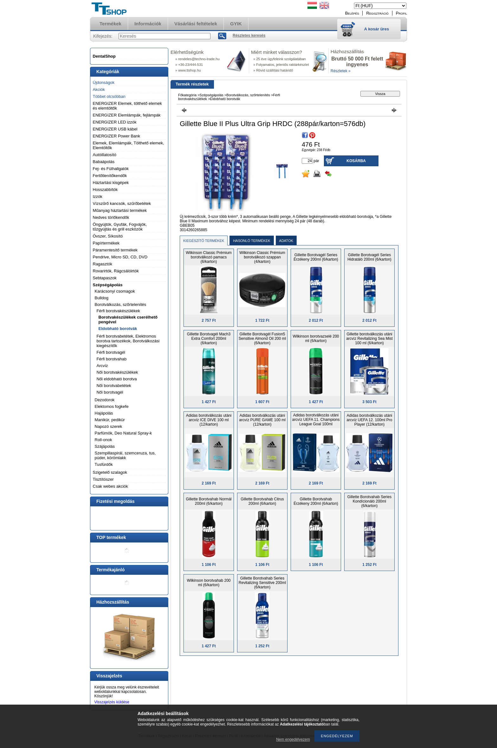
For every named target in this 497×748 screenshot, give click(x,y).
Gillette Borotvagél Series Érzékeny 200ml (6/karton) (316, 257)
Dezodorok (105, 399)
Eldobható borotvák (118, 328)
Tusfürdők (104, 464)
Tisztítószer (103, 479)
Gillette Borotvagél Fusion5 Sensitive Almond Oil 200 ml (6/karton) (262, 338)
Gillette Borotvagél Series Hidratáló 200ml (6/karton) (369, 257)
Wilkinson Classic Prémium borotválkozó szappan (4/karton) (262, 257)
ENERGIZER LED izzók (115, 122)
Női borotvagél (110, 392)
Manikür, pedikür (110, 419)
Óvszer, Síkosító (108, 236)
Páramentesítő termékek (115, 250)
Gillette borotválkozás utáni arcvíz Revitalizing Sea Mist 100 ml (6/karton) (369, 338)
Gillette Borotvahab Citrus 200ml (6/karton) (262, 501)
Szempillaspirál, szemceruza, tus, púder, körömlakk (125, 455)
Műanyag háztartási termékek (120, 210)
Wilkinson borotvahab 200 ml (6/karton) (208, 582)
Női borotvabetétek (114, 385)
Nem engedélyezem (293, 739)
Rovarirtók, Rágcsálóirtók (116, 271)
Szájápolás (105, 446)
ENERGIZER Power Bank (116, 136)
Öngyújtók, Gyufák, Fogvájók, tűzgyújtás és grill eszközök (120, 226)
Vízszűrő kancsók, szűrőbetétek (122, 203)
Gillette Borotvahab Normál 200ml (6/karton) (208, 501)
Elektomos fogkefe (112, 406)
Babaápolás (104, 161)
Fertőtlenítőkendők (110, 175)
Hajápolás (104, 413)
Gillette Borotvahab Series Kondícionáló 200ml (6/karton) (369, 501)
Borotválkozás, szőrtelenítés (120, 304)
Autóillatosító (104, 154)
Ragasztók (102, 264)
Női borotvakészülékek (117, 372)
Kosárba (356, 161)
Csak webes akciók (110, 486)
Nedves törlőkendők (111, 217)
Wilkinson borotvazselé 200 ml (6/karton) (316, 338)
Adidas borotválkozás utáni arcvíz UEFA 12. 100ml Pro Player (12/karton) (369, 420)
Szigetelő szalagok (110, 472)
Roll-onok (103, 439)
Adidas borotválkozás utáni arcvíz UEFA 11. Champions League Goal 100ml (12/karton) (315, 422)
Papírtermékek (106, 243)
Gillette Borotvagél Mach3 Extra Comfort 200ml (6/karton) (208, 338)
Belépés (352, 13)
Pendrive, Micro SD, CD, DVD (120, 257)
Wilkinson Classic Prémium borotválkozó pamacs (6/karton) (209, 257)
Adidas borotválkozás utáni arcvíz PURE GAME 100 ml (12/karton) (262, 420)
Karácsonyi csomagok (115, 291)
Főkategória (187, 95)
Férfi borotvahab (112, 359)
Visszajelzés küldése (112, 702)
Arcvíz (102, 365)
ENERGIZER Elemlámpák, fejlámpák (127, 115)
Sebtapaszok (105, 278)
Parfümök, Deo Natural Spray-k (123, 433)
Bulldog (101, 297)
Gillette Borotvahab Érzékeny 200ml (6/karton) (316, 501)
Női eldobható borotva (117, 379)
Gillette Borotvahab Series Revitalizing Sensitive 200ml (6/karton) (262, 582)
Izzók (97, 196)
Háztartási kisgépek (111, 182)
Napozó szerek (108, 426)
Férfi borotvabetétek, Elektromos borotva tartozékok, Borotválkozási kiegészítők (128, 341)
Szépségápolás (108, 284)
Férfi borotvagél (111, 352)
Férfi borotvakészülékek (118, 310)
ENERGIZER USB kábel (115, 129)
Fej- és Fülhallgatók (111, 168)
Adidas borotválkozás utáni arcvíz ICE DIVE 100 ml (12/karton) (208, 420)
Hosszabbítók (105, 189)
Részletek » (341, 71)
